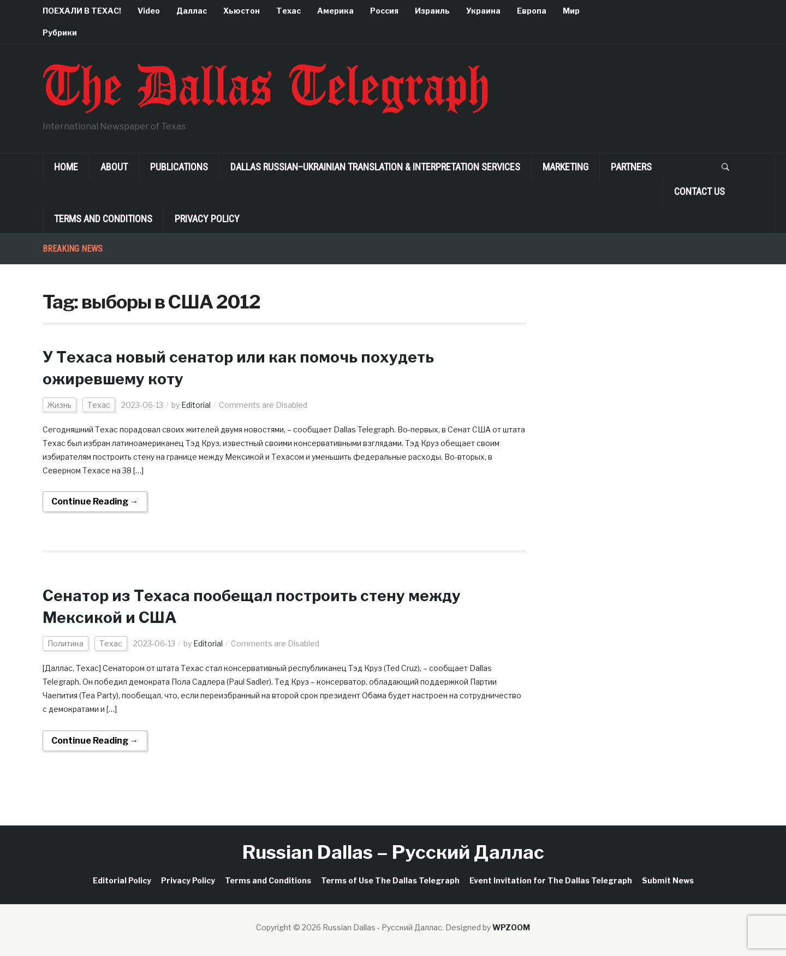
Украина (483, 10)
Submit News (668, 880)
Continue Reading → (95, 501)
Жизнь (59, 404)
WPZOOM (511, 927)
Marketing (565, 167)
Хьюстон (241, 10)
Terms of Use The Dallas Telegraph (390, 880)
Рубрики (60, 32)
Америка (335, 10)
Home (66, 167)
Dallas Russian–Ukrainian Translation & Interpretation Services (375, 167)
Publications (179, 167)
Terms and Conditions (103, 218)
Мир (571, 10)
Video (149, 10)
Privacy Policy (207, 218)
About (114, 167)
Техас (288, 10)
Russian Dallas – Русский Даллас (393, 852)
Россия (384, 10)
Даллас (191, 10)
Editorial (196, 404)
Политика (65, 643)
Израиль (432, 10)
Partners (631, 167)
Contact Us (699, 191)
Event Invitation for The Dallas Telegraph (550, 880)
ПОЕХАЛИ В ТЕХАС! (82, 10)
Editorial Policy (122, 880)
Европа (531, 10)
